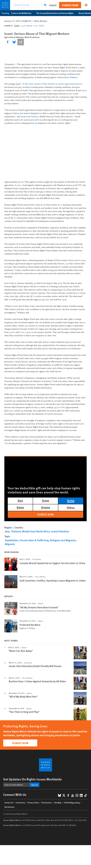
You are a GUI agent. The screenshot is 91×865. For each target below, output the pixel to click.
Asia (7, 531)
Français (29, 26)
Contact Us (8, 802)
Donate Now (70, 5)
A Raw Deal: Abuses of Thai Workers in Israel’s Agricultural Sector (52, 84)
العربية (23, 26)
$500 (20, 507)
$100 (45, 500)
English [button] (53, 5)
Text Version (9, 806)
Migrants (10, 544)
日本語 (41, 26)
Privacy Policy (33, 802)
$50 (20, 500)
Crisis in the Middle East (22, 13)
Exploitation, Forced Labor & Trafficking (27, 540)
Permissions (47, 802)
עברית (35, 26)
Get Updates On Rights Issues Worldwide (32, 779)
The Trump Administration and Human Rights (56, 13)
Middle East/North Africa (36, 531)
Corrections (20, 802)
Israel (44, 64)
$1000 (45, 507)
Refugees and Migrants (63, 540)
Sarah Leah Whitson (29, 116)
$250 (70, 500)
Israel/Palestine (60, 531)
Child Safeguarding (72, 802)
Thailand (73, 77)
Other (71, 507)
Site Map (58, 802)
